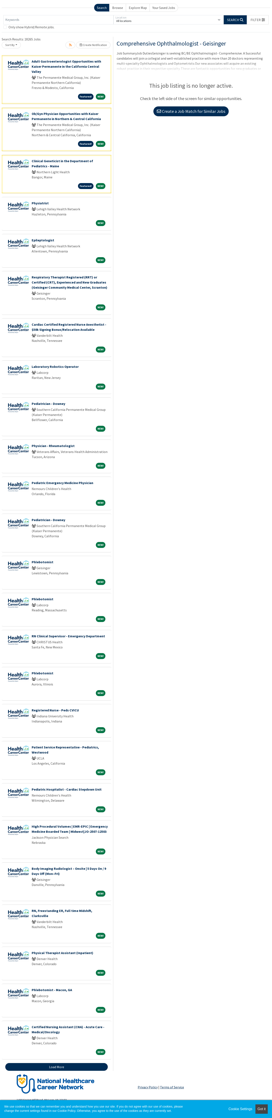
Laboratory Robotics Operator (55, 366)
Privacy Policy (148, 1087)
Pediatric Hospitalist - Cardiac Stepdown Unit (67, 789)
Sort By (10, 45)
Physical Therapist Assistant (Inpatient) (62, 953)
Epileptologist (43, 240)
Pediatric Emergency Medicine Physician (62, 483)
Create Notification (93, 45)
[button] (258, 19)
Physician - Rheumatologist (53, 446)
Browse (117, 8)
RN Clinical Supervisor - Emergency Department (68, 636)
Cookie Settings (240, 1109)
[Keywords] (58, 19)
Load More (56, 1067)
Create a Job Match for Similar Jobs (191, 111)
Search (102, 8)
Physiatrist (40, 203)
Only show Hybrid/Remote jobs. (31, 27)
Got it (262, 1109)
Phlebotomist (42, 562)
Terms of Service (172, 1087)
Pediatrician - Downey (48, 403)
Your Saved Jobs (163, 8)
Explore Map (138, 8)
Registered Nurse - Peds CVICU (55, 710)
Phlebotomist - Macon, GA (52, 990)
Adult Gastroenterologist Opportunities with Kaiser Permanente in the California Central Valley (66, 66)
